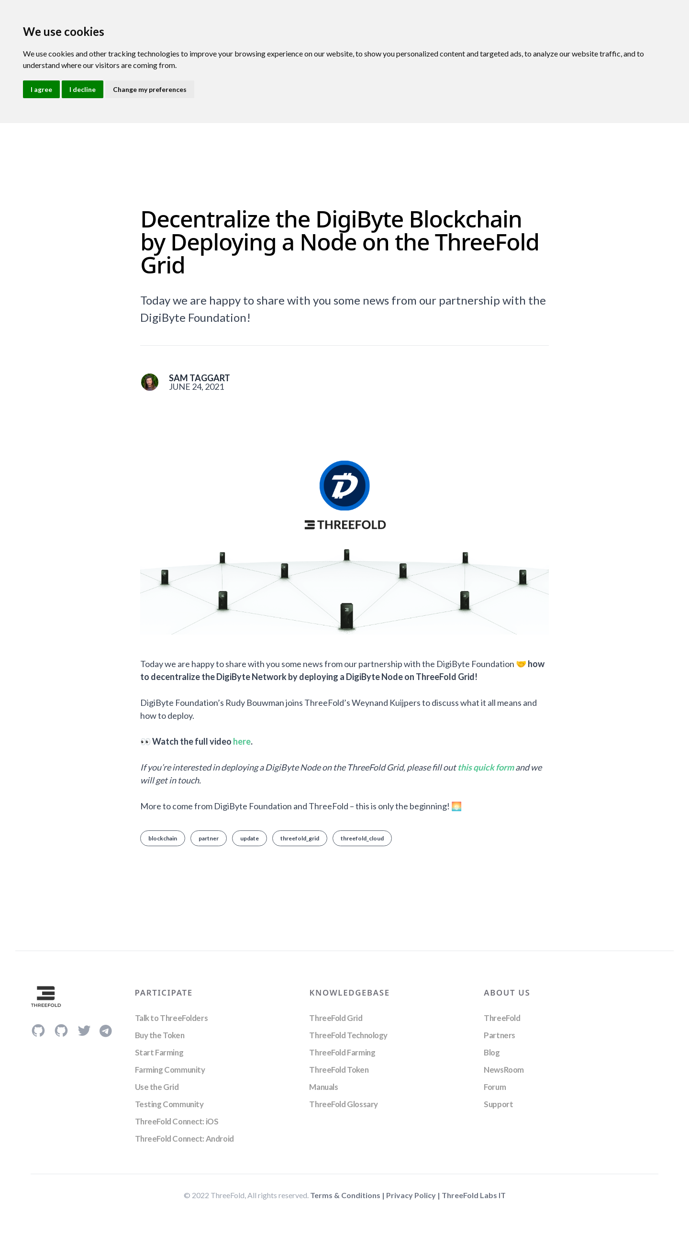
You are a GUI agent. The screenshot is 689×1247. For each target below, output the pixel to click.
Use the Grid (157, 1087)
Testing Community (169, 1104)
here (242, 741)
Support (498, 1104)
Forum (495, 1087)
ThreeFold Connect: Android (184, 1139)
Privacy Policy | (414, 1195)
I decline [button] (82, 89)
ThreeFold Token (338, 1070)
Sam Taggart (199, 378)
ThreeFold (502, 1018)
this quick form (485, 767)
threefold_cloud (362, 838)
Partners (499, 1035)
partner (209, 838)
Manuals (323, 1087)
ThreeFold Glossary (343, 1104)
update (249, 838)
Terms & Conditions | (348, 1195)
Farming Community (170, 1070)
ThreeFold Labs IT (474, 1195)
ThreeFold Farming (342, 1052)
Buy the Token (160, 1035)
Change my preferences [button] (150, 89)
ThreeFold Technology (348, 1035)
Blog (492, 1052)
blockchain (162, 838)
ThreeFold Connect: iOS (177, 1121)
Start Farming (159, 1052)
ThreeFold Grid (335, 1018)
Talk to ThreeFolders (171, 1018)
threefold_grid (299, 838)
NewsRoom (504, 1070)
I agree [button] (41, 89)
